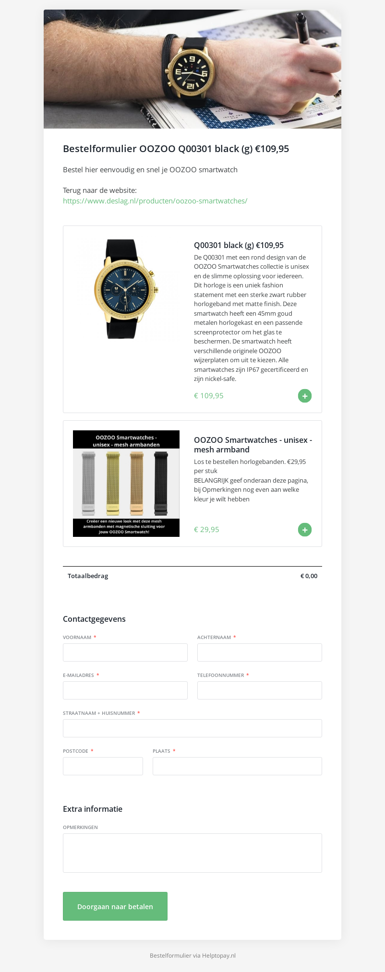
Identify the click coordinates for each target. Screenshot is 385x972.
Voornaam (77, 637)
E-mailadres (78, 675)
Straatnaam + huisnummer (99, 713)
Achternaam (214, 637)
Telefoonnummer (220, 675)
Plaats (161, 750)
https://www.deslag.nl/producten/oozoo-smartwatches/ (155, 200)
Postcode (75, 750)
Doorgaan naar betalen (115, 906)
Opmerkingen (80, 827)
